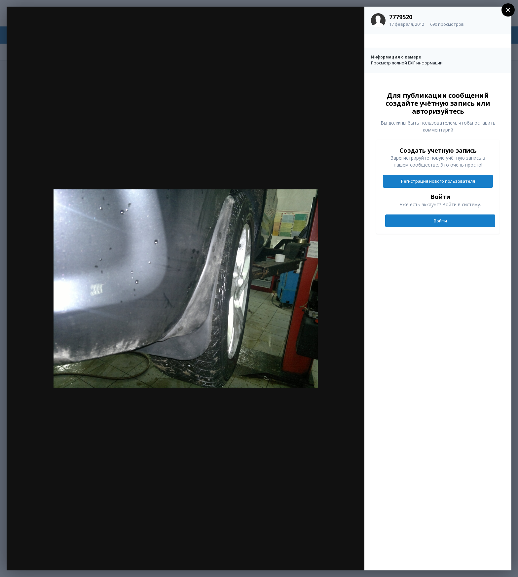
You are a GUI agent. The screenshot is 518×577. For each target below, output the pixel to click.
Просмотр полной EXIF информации (407, 63)
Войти (440, 221)
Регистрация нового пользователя (438, 181)
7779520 (400, 17)
